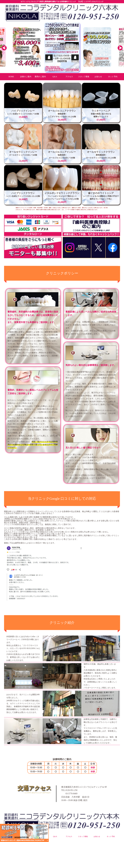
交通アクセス (27, 789)
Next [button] (120, 47)
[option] (62, 47)
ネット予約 (111, 836)
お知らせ (97, 836)
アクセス (69, 836)
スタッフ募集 (83, 836)
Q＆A (55, 836)
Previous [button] (4, 47)
